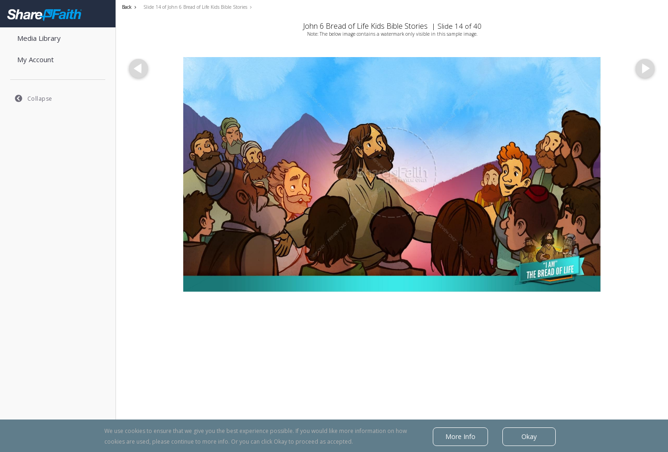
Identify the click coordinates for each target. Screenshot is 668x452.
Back (129, 7)
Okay (529, 436)
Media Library (39, 38)
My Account (35, 59)
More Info (460, 436)
